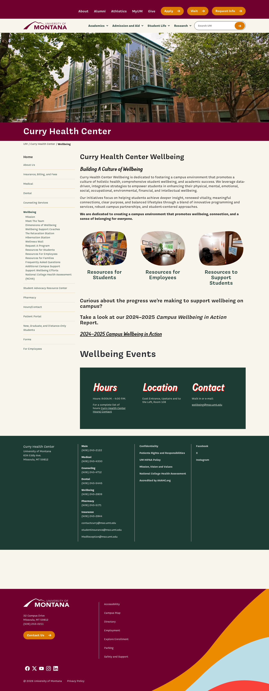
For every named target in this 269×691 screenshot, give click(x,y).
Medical (28, 183)
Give (151, 11)
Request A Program (37, 245)
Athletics (119, 11)
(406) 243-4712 (91, 472)
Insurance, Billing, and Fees (40, 174)
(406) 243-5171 (91, 505)
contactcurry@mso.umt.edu (98, 523)
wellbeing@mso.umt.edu (207, 405)
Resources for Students (40, 250)
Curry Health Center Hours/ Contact (109, 410)
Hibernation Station (37, 237)
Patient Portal (32, 316)
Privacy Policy (75, 681)
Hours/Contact (32, 307)
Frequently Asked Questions (42, 262)
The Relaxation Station (39, 233)
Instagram (202, 460)
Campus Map (112, 613)
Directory (110, 621)
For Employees (32, 349)
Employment (112, 630)
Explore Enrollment (116, 639)
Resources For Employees (41, 254)
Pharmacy (29, 297)
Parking (109, 648)
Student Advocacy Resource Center (45, 288)
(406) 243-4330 (91, 461)
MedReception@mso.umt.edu (99, 536)
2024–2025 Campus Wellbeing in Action (121, 334)
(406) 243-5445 (91, 483)
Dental (27, 193)
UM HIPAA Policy (150, 460)
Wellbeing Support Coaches (42, 229)
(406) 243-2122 (91, 450)
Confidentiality (148, 446)
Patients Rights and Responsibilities (162, 453)
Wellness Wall (34, 241)
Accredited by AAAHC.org (155, 480)
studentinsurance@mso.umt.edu (101, 530)
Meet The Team (34, 221)
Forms (27, 339)
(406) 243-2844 (91, 516)
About (83, 11)
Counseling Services (35, 202)
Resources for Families (39, 258)
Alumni (100, 11)
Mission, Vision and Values (155, 466)
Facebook (202, 446)
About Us (29, 165)
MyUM (137, 11)
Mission (30, 217)
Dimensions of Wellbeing (40, 225)
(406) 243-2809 (91, 494)
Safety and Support (116, 656)
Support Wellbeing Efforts (41, 270)
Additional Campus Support (42, 266)
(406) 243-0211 (33, 624)
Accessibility (112, 604)
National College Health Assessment (162, 473)
